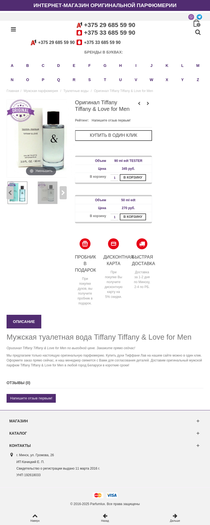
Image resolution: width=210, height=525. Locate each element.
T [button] (105, 80)
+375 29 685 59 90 (109, 25)
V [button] (136, 80)
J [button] (151, 65)
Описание (24, 321)
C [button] (43, 65)
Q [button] (58, 80)
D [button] (58, 65)
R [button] (74, 80)
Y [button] (182, 80)
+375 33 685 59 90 (109, 32)
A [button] (12, 65)
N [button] (12, 80)
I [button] (135, 65)
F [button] (89, 65)
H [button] (120, 65)
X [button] (167, 80)
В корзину (133, 177)
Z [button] (198, 80)
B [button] (27, 65)
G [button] (105, 65)
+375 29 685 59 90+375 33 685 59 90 (75, 42)
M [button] (198, 65)
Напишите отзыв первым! (111, 120)
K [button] (166, 65)
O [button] (27, 80)
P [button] (43, 80)
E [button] (74, 65)
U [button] (120, 80)
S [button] (89, 80)
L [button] (182, 65)
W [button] (151, 80)
